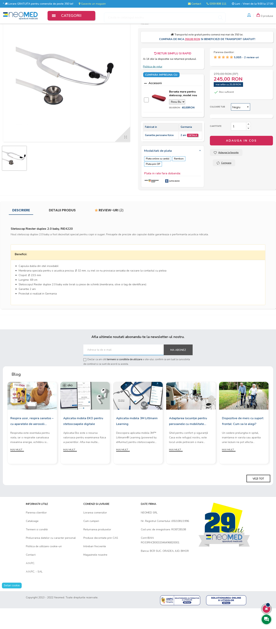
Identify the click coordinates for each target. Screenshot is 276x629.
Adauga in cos (241, 163)
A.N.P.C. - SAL (34, 592)
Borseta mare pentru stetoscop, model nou (183, 115)
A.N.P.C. (30, 584)
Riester (145, 45)
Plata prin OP (153, 185)
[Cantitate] (238, 148)
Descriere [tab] (21, 231)
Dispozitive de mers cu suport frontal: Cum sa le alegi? (242, 442)
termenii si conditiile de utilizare (124, 380)
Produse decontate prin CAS (100, 558)
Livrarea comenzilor (95, 533)
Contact (194, 4)
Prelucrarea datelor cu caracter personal (51, 558)
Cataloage (32, 542)
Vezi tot (258, 499)
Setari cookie (12, 606)
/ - (246, 79)
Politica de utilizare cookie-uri (44, 567)
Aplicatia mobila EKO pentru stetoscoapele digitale (83, 442)
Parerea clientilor (36, 533)
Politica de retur (152, 88)
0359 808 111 (216, 4)
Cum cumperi (91, 542)
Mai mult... (17, 470)
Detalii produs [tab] (62, 231)
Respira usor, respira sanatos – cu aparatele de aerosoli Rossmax (31, 442)
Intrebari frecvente (94, 567)
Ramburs (180, 180)
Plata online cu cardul (157, 180)
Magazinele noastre (95, 575)
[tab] (172, 172)
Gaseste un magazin (92, 4)
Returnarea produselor (97, 550)
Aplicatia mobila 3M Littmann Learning (137, 442)
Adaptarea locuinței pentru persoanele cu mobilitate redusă (188, 442)
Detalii (192, 157)
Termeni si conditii (37, 550)
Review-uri (109, 231)
